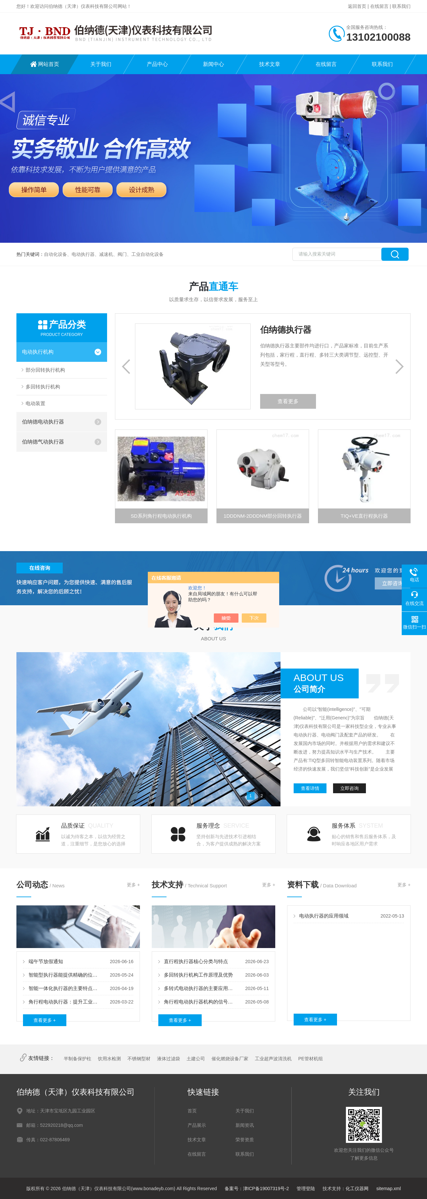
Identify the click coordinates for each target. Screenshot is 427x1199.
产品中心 (157, 64)
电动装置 (35, 403)
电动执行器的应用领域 (323, 916)
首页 (192, 1110)
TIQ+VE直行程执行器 (364, 516)
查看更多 (288, 401)
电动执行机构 (38, 352)
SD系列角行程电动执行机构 (161, 516)
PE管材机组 (310, 1058)
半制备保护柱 (77, 1058)
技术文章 (269, 64)
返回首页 (357, 6)
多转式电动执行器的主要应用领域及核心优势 (200, 988)
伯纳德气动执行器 (43, 441)
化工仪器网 (357, 1188)
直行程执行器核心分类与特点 (196, 961)
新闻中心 (213, 64)
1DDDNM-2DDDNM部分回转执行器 (263, 516)
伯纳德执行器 (285, 330)
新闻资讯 (245, 1125)
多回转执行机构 (43, 386)
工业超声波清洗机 (273, 1058)
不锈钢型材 (138, 1058)
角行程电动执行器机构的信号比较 (200, 1001)
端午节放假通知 (46, 961)
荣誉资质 (245, 1139)
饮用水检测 (109, 1058)
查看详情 (310, 788)
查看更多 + (45, 1020)
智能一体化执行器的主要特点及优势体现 (65, 988)
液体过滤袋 (168, 1058)
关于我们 (100, 64)
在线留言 (379, 6)
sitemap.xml (388, 1188)
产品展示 (197, 1125)
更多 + (133, 884)
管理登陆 (306, 1188)
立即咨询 (349, 788)
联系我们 (401, 6)
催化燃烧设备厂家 (230, 1058)
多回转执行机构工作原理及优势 (198, 975)
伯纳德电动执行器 (43, 421)
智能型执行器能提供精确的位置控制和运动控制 (65, 975)
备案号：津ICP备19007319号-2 (257, 1188)
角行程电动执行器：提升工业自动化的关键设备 (65, 1001)
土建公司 (196, 1058)
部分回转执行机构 (45, 370)
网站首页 (48, 64)
